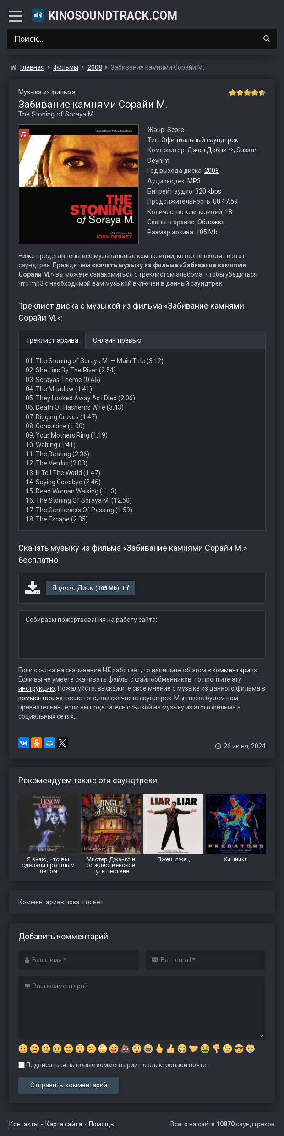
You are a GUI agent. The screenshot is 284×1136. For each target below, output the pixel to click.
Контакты (23, 1124)
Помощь (101, 1124)
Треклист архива (52, 340)
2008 (211, 170)
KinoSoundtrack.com (104, 15)
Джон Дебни (207, 150)
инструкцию (36, 688)
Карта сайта (63, 1124)
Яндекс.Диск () (91, 588)
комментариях (235, 670)
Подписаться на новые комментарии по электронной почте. (113, 1065)
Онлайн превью (117, 340)
